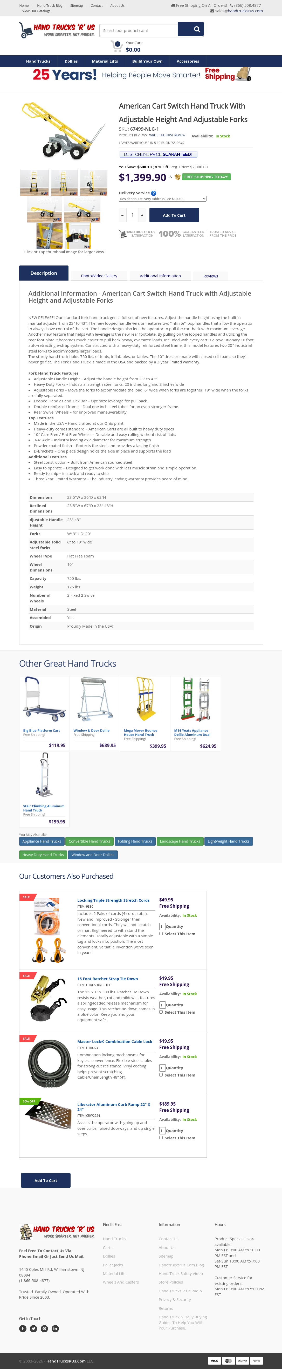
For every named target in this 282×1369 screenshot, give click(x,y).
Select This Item (179, 933)
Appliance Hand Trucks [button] (42, 844)
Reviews (212, 275)
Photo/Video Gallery (100, 275)
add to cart (174, 215)
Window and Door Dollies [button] (92, 858)
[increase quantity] (142, 215)
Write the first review (167, 135)
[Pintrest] (44, 1328)
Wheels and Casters (121, 1281)
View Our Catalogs (37, 11)
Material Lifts (105, 61)
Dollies (71, 61)
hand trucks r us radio (180, 1290)
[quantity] (132, 215)
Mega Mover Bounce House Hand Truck (140, 736)
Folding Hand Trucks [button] (135, 844)
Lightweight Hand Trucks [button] (229, 844)
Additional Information (161, 275)
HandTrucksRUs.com (66, 1360)
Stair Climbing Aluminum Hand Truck (44, 811)
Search (188, 30)
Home (24, 6)
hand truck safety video (181, 1273)
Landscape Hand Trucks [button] (180, 844)
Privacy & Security (175, 1299)
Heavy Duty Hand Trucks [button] (43, 858)
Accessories (188, 61)
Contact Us (168, 1238)
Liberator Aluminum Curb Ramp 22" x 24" (113, 1106)
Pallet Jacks (113, 1264)
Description (44, 273)
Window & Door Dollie (92, 734)
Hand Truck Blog (50, 6)
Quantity (174, 926)
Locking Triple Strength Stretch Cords (113, 899)
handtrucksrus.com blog (181, 1264)
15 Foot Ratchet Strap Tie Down (107, 978)
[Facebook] (22, 1328)
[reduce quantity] (123, 215)
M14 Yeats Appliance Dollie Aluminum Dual (192, 736)
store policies (171, 1281)
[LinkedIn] (55, 1328)
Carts (107, 1247)
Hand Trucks (38, 61)
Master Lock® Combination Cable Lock (114, 1041)
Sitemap (77, 6)
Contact (98, 6)
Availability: (202, 136)
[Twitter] (33, 1328)
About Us (119, 6)
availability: (170, 915)
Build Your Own (147, 61)
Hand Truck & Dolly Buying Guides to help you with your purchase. (183, 1322)
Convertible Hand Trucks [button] (89, 844)
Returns (166, 1308)
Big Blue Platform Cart (41, 734)
